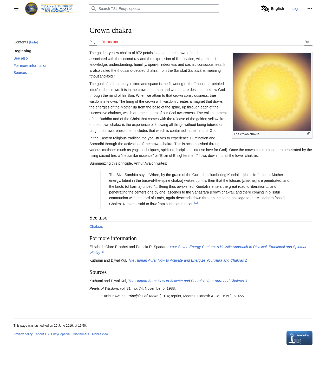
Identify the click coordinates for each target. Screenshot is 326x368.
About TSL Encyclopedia (53, 334)
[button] (16, 8)
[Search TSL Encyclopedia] (154, 8)
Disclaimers (81, 334)
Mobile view (100, 334)
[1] (196, 202)
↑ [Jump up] (102, 296)
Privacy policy (23, 334)
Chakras (96, 226)
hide (33, 42)
